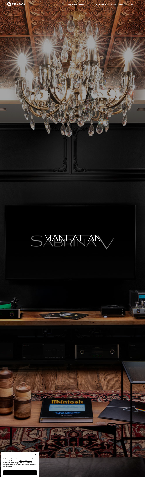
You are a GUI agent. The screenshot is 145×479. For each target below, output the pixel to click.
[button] (36, 455)
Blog (121, 4)
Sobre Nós (72, 4)
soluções (83, 4)
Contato (129, 4)
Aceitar (20, 473)
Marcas (113, 4)
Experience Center (99, 4)
